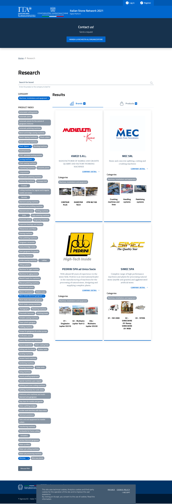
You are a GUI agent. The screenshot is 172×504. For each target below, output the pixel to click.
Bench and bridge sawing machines (32, 133)
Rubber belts (42, 349)
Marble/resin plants (26, 287)
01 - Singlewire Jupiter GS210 (65, 324)
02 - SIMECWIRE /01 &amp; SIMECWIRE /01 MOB (127, 324)
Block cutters (45, 137)
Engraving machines (41, 220)
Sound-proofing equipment (29, 376)
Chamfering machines (27, 168)
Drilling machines (42, 211)
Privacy (111, 490)
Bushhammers (24, 151)
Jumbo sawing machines (28, 260)
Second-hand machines (27, 358)
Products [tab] (128, 104)
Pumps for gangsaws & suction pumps (33, 331)
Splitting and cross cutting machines (32, 385)
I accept (126, 492)
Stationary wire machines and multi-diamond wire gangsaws (32, 395)
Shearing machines (26, 367)
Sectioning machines (26, 363)
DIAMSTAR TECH (78, 204)
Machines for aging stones (28, 274)
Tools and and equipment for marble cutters (32, 421)
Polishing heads (42, 313)
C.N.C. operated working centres (30, 155)
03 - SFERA (140, 319)
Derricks (24, 197)
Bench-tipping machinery (28, 137)
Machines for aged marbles (29, 269)
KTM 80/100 (91, 202)
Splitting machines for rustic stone (31, 390)
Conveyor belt (42, 181)
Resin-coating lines (42, 345)
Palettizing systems (140, 201)
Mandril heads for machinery (29, 278)
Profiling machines (25, 327)
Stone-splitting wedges (27, 406)
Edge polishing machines (40, 215)
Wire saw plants (37, 458)
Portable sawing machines (28, 318)
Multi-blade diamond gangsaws (30, 300)
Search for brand (27, 82)
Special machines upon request (30, 381)
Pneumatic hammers (26, 313)
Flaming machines (25, 233)
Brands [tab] (78, 104)
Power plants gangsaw (27, 322)
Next (101, 196)
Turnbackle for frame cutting (29, 431)
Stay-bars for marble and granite (31, 402)
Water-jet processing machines (30, 454)
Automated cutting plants (28, 112)
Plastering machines (39, 309)
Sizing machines (25, 372)
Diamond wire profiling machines (31, 206)
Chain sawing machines (27, 163)
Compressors (24, 172)
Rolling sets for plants (27, 349)
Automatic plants (25, 117)
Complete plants (43, 168)
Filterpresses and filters (27, 229)
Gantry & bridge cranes (27, 247)
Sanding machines (25, 354)
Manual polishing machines (29, 283)
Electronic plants (25, 220)
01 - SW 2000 (114, 319)
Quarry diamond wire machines (30, 340)
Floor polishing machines (28, 238)
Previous (56, 196)
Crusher (24, 186)
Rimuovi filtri (25, 469)
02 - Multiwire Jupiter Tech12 (78, 323)
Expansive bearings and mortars (30, 224)
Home (21, 58)
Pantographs (24, 309)
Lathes (44, 260)
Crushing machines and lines (113, 203)
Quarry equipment (25, 345)
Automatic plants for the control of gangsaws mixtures (31, 122)
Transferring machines (27, 427)
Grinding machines (26, 256)
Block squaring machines (28, 142)
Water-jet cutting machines (29, 449)
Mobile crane (40, 292)
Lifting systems (24, 265)
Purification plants (25, 336)
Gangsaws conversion (27, 242)
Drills (24, 215)
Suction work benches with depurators (33, 410)
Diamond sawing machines (28, 202)
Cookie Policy (123, 490)
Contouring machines (26, 181)
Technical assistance (26, 415)
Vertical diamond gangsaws (29, 440)
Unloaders (24, 436)
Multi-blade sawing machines (30, 304)
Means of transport (26, 292)
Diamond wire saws (26, 211)
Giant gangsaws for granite (28, 251)
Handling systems (127, 201)
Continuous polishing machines (30, 177)
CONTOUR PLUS (65, 204)
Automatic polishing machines (30, 128)
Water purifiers (24, 445)
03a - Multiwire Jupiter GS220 (91, 324)
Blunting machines (40, 146)
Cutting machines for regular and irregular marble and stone (34, 191)
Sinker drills (40, 367)
